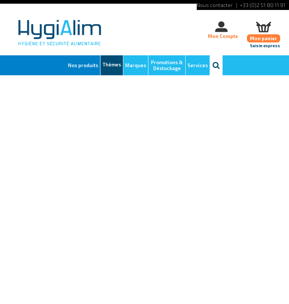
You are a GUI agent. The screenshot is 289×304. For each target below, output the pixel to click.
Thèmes (112, 65)
